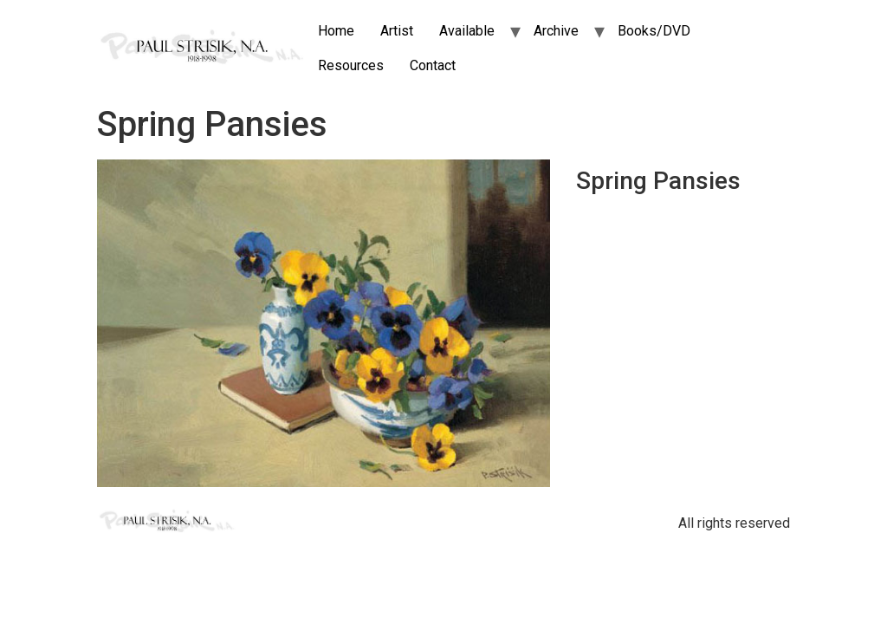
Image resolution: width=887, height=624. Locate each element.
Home (336, 31)
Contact (433, 65)
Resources (351, 65)
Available (467, 31)
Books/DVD (654, 31)
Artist (396, 31)
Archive (556, 31)
